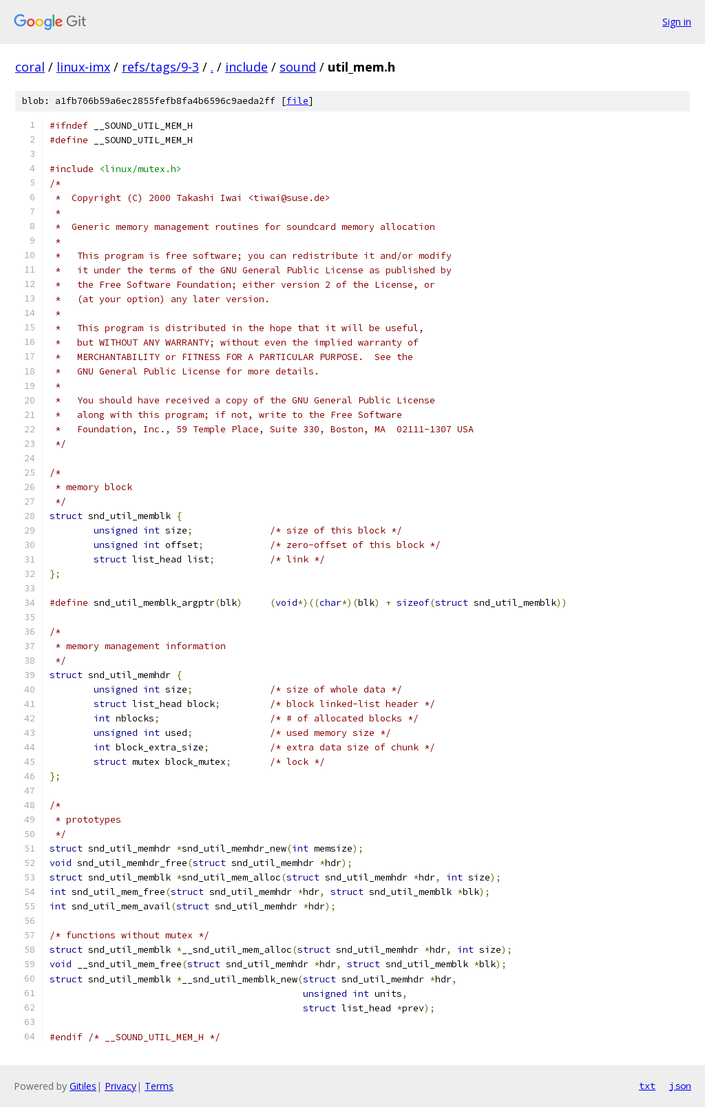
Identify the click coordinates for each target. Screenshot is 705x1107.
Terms (159, 1086)
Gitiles (83, 1086)
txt (647, 1085)
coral (30, 67)
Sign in (676, 21)
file (297, 101)
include (246, 67)
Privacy (120, 1086)
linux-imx (83, 67)
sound (298, 67)
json (680, 1085)
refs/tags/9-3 (160, 67)
